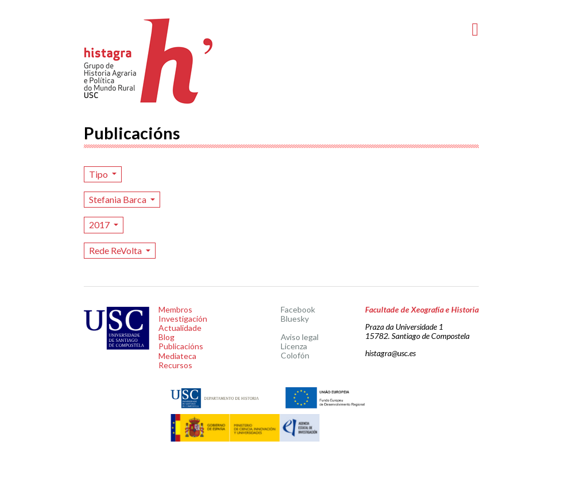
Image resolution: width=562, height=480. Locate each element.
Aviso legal (300, 337)
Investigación (182, 318)
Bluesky (295, 318)
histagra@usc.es (390, 353)
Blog (166, 337)
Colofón (295, 355)
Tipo (99, 174)
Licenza (294, 346)
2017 (100, 224)
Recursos (175, 365)
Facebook (298, 309)
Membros (175, 309)
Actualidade (179, 328)
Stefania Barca (118, 199)
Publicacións (180, 346)
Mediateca (177, 356)
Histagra (149, 61)
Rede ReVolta (116, 250)
